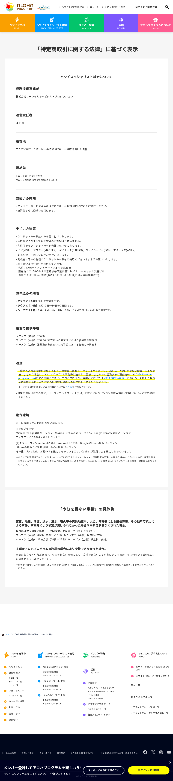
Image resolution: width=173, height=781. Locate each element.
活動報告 (92, 683)
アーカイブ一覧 (15, 696)
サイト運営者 (45, 753)
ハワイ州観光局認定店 (73, 7)
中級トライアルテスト (52, 690)
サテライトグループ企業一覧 (145, 707)
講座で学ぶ (14, 673)
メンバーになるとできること (103, 770)
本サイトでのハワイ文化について (153, 676)
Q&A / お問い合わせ (115, 7)
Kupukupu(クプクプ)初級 (55, 667)
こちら (68, 387)
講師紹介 (13, 720)
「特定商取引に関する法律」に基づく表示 (118, 753)
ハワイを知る (15, 667)
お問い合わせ (28, 753)
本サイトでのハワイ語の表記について (152, 668)
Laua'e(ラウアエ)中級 (54, 681)
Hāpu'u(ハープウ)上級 (54, 695)
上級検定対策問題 (50, 700)
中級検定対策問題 (50, 686)
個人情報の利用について (81, 753)
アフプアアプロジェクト (100, 704)
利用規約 (61, 753)
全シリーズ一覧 (15, 682)
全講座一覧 (13, 678)
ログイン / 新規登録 (146, 7)
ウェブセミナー (17, 691)
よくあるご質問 (9, 753)
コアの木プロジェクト (97, 709)
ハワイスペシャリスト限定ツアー (102, 688)
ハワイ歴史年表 (17, 701)
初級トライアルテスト (52, 675)
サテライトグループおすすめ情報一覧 (150, 713)
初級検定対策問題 (50, 672)
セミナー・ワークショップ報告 (101, 692)
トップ (8, 634)
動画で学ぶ (14, 707)
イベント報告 (93, 695)
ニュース (94, 7)
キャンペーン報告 (95, 699)
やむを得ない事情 (113, 378)
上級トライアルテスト (52, 704)
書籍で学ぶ (14, 713)
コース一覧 (13, 685)
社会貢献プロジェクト (99, 714)
